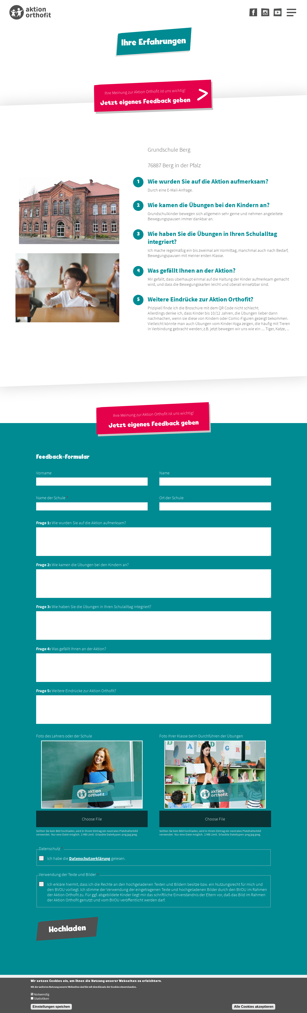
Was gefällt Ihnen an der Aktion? (71, 648)
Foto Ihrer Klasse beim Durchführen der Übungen (201, 735)
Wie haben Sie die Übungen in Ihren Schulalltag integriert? (93, 606)
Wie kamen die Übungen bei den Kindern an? (82, 564)
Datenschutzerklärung (89, 858)
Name (164, 472)
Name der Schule (50, 497)
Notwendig (41, 996)
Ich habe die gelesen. (86, 858)
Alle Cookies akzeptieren (253, 1009)
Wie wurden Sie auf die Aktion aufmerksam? (81, 522)
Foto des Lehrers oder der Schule (64, 735)
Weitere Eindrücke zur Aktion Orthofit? (76, 690)
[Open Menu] (291, 12)
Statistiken (41, 1001)
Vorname (44, 472)
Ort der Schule (171, 497)
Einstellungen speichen (51, 1009)
